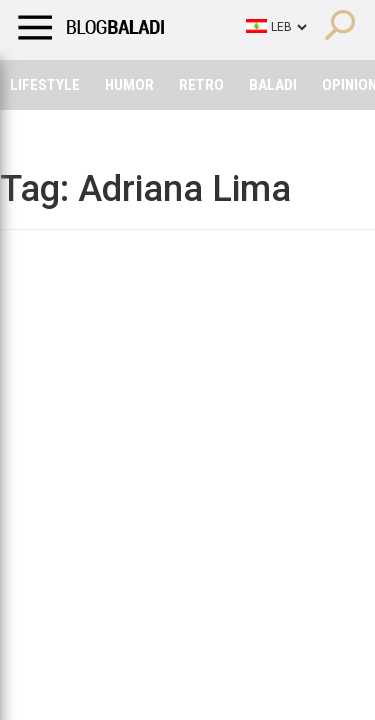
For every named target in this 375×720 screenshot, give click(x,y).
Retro (201, 85)
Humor (129, 85)
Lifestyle (45, 85)
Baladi (273, 85)
